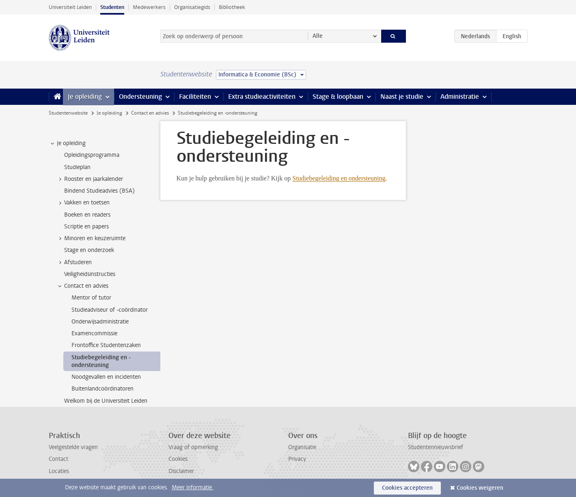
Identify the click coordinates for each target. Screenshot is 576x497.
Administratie (459, 96)
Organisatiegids (192, 7)
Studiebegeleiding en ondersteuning (338, 178)
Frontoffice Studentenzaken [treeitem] (106, 345)
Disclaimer (181, 471)
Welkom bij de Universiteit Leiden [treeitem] (105, 401)
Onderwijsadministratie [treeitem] (100, 322)
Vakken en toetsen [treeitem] (83, 203)
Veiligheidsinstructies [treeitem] (89, 274)
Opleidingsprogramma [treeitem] (91, 155)
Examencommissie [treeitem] (94, 333)
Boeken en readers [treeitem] (87, 215)
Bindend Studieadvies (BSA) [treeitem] (99, 191)
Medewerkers (149, 7)
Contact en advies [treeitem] (82, 286)
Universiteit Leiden (70, 7)
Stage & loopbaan (338, 96)
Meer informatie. (193, 487)
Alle (318, 36)
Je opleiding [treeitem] (67, 143)
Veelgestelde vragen (73, 447)
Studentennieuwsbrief (435, 447)
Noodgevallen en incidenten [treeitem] (106, 377)
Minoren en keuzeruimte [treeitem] (90, 238)
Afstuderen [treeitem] (74, 262)
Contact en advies (150, 113)
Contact (58, 459)
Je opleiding (85, 96)
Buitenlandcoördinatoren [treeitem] (102, 389)
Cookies (178, 459)
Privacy (297, 459)
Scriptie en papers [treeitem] (86, 226)
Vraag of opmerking (193, 447)
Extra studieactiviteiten (262, 96)
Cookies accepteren (407, 488)
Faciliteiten (195, 96)
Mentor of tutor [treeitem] (91, 298)
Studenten (112, 7)
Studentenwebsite (68, 113)
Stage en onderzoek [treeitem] (89, 250)
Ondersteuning (140, 96)
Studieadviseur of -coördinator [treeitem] (109, 310)
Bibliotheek (232, 7)
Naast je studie (401, 96)
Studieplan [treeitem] (77, 167)
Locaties (59, 471)
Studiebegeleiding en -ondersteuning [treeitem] (101, 361)
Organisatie (302, 447)
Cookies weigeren (480, 488)
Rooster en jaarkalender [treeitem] (89, 179)
